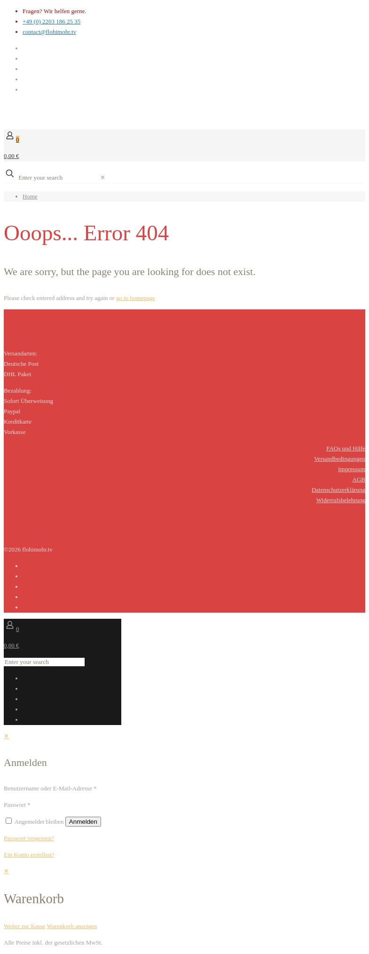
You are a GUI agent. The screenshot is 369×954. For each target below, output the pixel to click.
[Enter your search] (57, 177)
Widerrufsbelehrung (340, 500)
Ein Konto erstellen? (29, 854)
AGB (359, 479)
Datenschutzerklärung (338, 489)
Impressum (351, 469)
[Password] (72, 805)
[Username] (138, 788)
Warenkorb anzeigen (72, 926)
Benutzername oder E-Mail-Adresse (50, 788)
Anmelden (83, 821)
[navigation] (184, 898)
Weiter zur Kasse (24, 926)
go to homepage (135, 297)
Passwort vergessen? (29, 838)
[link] (102, 177)
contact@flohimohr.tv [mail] (49, 31)
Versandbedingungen (339, 458)
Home (30, 196)
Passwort (17, 804)
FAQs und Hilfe (345, 448)
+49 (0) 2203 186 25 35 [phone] (51, 21)
